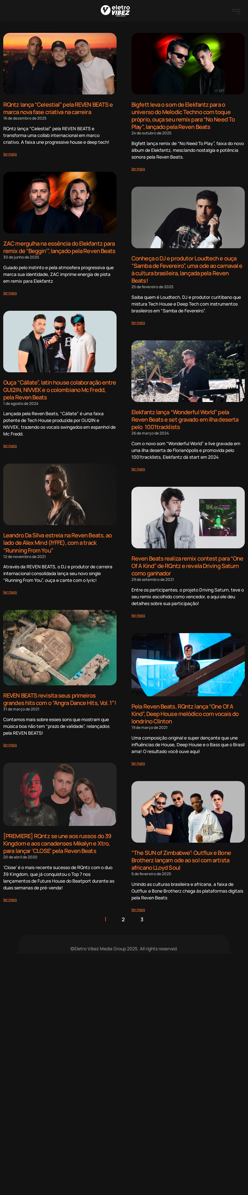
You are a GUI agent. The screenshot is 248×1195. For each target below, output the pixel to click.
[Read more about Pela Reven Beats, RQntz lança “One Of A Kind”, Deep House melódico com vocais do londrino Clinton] (138, 760)
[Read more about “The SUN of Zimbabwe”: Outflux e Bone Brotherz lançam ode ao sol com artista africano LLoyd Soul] (138, 905)
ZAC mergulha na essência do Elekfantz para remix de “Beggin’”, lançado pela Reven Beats (59, 246)
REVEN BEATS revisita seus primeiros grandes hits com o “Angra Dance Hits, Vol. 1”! (59, 697)
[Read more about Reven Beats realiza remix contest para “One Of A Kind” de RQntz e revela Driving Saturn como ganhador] (138, 612)
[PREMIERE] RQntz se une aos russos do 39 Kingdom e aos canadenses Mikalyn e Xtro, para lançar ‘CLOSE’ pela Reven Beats (57, 855)
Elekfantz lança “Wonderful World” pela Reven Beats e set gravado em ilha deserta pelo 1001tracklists (184, 417)
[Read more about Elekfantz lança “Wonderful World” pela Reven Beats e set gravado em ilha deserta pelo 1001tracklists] (138, 466)
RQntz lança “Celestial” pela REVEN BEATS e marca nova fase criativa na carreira (58, 108)
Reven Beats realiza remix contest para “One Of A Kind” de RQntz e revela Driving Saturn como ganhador (187, 563)
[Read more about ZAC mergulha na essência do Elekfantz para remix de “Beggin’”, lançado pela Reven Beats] (10, 292)
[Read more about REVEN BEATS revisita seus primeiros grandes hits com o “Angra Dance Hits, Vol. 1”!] (10, 742)
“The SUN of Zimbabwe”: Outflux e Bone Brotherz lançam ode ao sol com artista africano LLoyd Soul (181, 857)
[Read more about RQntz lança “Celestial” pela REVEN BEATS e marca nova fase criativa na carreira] (10, 153)
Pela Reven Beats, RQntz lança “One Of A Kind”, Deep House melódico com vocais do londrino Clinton (185, 711)
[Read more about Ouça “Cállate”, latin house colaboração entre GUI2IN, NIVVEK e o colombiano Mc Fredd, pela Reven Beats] (10, 444)
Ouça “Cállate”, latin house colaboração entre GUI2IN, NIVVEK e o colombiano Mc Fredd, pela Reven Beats (59, 388)
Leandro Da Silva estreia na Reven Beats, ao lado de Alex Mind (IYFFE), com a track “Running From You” (57, 541)
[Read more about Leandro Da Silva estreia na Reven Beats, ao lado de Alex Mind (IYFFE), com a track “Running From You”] (10, 590)
